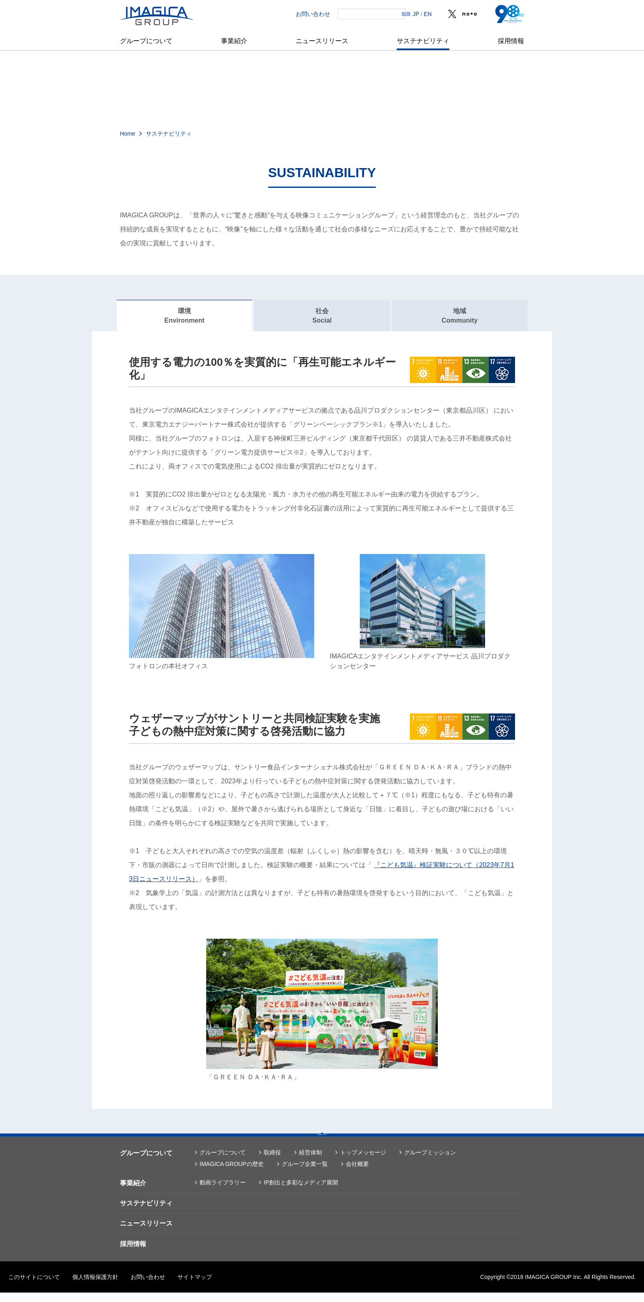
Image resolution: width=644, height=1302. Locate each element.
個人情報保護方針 (95, 1286)
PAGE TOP (322, 1141)
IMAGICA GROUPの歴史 (232, 1173)
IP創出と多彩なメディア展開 (301, 1192)
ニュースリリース (322, 40)
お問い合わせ (299, 14)
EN (428, 14)
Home (127, 133)
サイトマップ (194, 1286)
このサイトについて (34, 1286)
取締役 (272, 1162)
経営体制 (310, 1162)
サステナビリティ (423, 40)
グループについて (146, 40)
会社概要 (357, 1173)
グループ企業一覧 (305, 1173)
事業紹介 (234, 40)
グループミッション (430, 1162)
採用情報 (511, 40)
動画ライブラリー (223, 1192)
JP (416, 14)
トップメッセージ (363, 1162)
